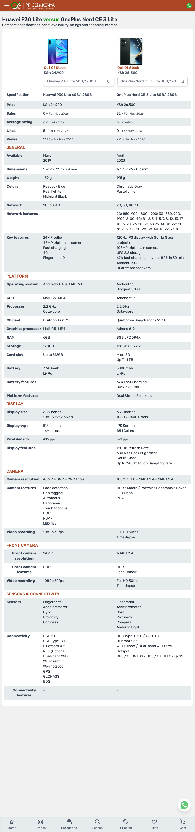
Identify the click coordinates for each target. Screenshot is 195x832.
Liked (154, 824)
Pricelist (126, 824)
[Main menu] (6, 5)
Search (97, 824)
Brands (41, 824)
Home (12, 824)
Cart (183, 824)
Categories (69, 824)
